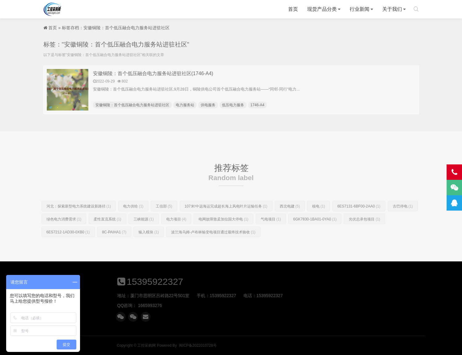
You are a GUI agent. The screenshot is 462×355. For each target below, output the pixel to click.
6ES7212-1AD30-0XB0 (68, 245)
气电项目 (271, 232)
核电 (318, 219)
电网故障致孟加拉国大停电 (223, 232)
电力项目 (176, 232)
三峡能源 (144, 232)
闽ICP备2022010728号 (323, 345)
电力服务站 (185, 105)
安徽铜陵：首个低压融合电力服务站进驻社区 (132, 105)
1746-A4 (257, 105)
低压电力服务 (233, 105)
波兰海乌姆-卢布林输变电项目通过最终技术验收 (213, 245)
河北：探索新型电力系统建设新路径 (78, 219)
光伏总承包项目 (364, 232)
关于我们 (392, 9)
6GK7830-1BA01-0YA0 (315, 232)
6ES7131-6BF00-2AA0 (358, 219)
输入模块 (149, 245)
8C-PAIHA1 (114, 245)
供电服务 (208, 105)
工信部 (164, 219)
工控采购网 (52, 9)
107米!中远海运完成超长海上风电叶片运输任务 (226, 219)
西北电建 (290, 219)
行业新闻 (359, 9)
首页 (293, 9)
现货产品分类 (322, 9)
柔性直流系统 (107, 232)
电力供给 (133, 219)
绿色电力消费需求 (64, 232)
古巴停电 (403, 219)
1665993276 (273, 305)
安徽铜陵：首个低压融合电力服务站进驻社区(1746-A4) (153, 73)
